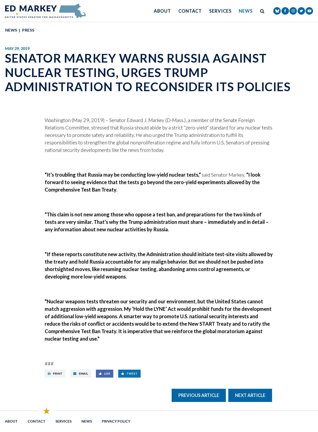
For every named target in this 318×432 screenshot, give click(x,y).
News (246, 11)
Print (55, 373)
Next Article (250, 395)
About (162, 11)
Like (104, 373)
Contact (190, 11)
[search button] (262, 11)
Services (220, 11)
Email (80, 373)
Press (28, 30)
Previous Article (198, 395)
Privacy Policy (116, 421)
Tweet (129, 373)
